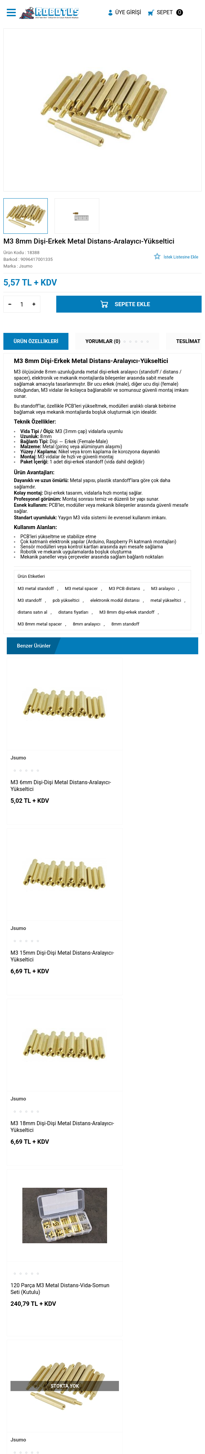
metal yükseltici (165, 600)
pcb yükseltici (66, 600)
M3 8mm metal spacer (40, 624)
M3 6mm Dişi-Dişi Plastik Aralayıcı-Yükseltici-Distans (140, 1216)
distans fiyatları (73, 612)
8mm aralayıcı (86, 624)
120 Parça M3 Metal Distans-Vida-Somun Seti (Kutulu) (149, 907)
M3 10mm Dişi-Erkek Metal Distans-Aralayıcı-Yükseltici (43, 1066)
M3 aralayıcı (163, 588)
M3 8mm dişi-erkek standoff (127, 612)
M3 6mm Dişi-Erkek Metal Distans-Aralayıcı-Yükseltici (149, 1066)
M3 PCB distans (124, 588)
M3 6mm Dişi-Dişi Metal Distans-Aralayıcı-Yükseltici (50, 765)
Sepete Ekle (132, 304)
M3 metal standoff (36, 588)
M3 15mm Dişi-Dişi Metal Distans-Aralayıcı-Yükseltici (149, 765)
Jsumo (18, 738)
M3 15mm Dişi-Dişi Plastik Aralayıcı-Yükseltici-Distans (43, 1216)
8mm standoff (125, 624)
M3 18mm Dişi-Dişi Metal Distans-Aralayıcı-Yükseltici (51, 916)
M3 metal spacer (81, 588)
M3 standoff (30, 600)
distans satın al (32, 612)
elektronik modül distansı (115, 600)
